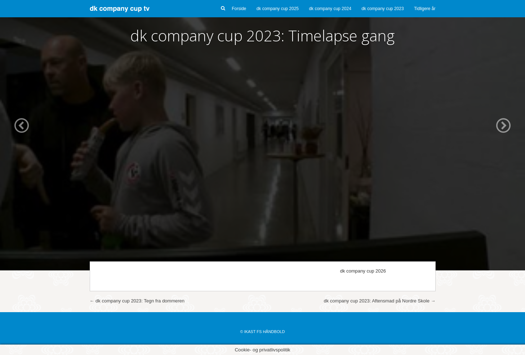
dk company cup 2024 (330, 8)
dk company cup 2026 (363, 271)
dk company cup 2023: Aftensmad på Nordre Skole (379, 301)
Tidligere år (425, 8)
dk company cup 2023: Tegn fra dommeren (137, 301)
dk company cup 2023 (382, 8)
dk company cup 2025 (278, 8)
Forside (239, 8)
